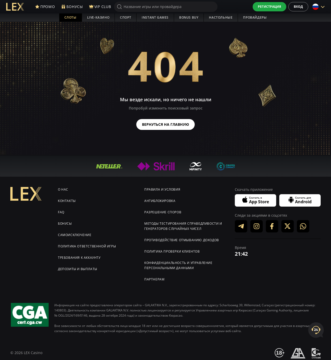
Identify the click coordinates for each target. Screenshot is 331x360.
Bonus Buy (188, 17)
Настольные (220, 17)
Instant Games (155, 17)
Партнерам (154, 278)
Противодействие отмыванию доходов (181, 238)
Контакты (67, 199)
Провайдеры (255, 17)
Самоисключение (74, 233)
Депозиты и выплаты (77, 267)
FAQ (61, 210)
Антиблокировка (159, 199)
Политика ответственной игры (87, 244)
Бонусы (65, 222)
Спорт (125, 17)
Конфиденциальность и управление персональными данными (178, 264)
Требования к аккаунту (79, 256)
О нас (63, 188)
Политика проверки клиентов (172, 250)
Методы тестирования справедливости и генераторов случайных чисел (183, 224)
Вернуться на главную (165, 123)
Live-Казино (98, 17)
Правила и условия (162, 188)
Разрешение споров (162, 210)
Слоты (70, 17)
